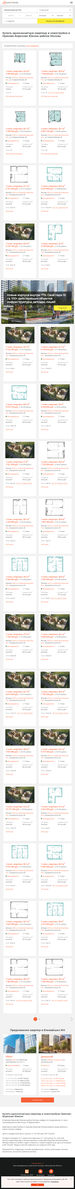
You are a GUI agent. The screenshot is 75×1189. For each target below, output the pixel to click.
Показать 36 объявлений (55, 21)
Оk (37, 1185)
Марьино (46, 1065)
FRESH (9, 1056)
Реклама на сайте (26, 1175)
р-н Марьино (57, 1060)
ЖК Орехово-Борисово (14, 96)
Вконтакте (40, 1175)
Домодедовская (13, 83)
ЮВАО (49, 1060)
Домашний (47, 1056)
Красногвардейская (14, 1065)
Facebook (51, 1175)
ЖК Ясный (9, 211)
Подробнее (63, 308)
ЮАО (14, 77)
